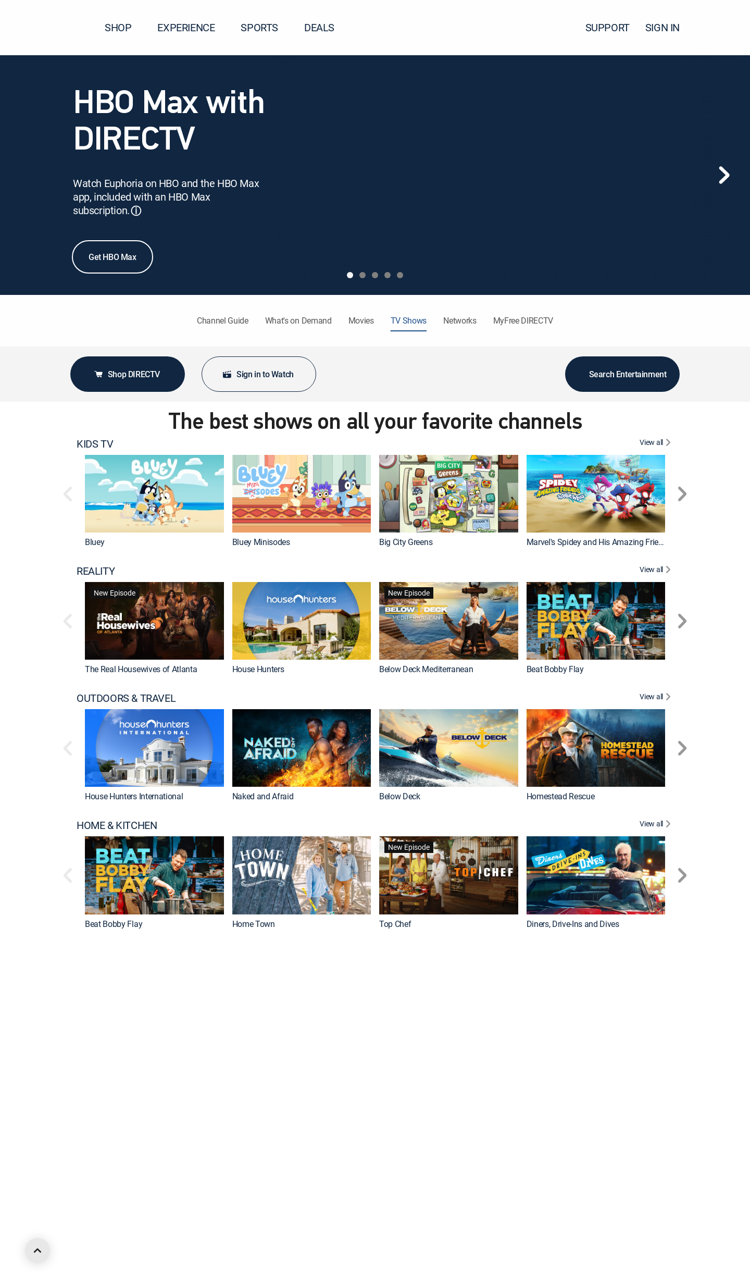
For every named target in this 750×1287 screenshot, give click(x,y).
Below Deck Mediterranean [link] (426, 669)
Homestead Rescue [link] (561, 796)
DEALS (319, 27)
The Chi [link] (245, 1178)
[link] (154, 494)
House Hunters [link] (258, 669)
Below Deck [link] (399, 796)
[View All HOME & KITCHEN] (656, 825)
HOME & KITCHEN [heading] (117, 825)
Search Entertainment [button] (623, 374)
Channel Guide (222, 320)
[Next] (724, 175)
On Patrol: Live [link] (404, 1051)
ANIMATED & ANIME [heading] (122, 1207)
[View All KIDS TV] (656, 444)
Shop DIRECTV (126, 374)
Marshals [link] (543, 1178)
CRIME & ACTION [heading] (114, 952)
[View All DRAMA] (656, 1079)
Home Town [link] (253, 924)
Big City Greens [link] (405, 542)
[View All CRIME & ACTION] (656, 952)
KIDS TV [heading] (95, 444)
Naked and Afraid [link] (263, 796)
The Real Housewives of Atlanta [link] (141, 669)
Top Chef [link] (395, 924)
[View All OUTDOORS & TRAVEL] (656, 698)
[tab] (350, 275)
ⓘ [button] (136, 211)
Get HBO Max (112, 257)
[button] (723, 27)
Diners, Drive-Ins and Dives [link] (573, 924)
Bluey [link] (94, 542)
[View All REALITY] (656, 571)
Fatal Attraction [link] (259, 1051)
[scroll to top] (37, 1250)
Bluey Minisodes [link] (261, 542)
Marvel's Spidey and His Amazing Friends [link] (599, 542)
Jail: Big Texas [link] (552, 1051)
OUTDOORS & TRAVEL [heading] (126, 698)
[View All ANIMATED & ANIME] (656, 1207)
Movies (361, 320)
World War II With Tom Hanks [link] (430, 1178)
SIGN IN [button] (668, 27)
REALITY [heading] (96, 571)
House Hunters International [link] (134, 796)
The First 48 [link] (106, 1051)
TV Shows (409, 320)
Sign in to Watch (258, 374)
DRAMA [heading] (94, 1079)
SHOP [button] (124, 27)
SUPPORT (607, 27)
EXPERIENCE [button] (192, 27)
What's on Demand (298, 320)
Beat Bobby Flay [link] (555, 669)
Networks (459, 320)
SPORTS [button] (266, 27)
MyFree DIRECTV (523, 320)
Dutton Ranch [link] (109, 1178)
